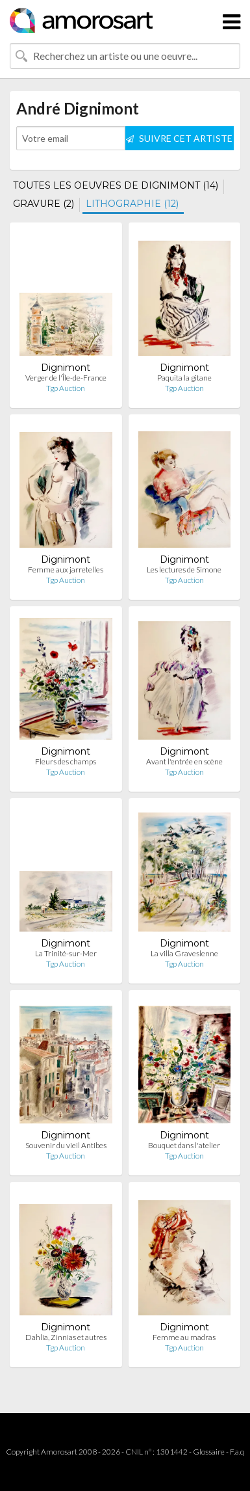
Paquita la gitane (184, 378)
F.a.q (237, 1452)
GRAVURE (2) (43, 203)
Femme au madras (184, 1337)
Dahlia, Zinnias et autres (65, 1337)
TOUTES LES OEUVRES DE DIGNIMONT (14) (115, 185)
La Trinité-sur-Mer (66, 953)
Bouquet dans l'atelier (184, 1145)
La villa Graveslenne (184, 953)
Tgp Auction (65, 388)
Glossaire (209, 1452)
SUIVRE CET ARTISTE (179, 138)
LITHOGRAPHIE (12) (132, 203)
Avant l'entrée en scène (184, 761)
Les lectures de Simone (184, 569)
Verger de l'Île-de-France (65, 378)
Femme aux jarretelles (65, 569)
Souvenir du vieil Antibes (65, 1145)
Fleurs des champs (65, 761)
